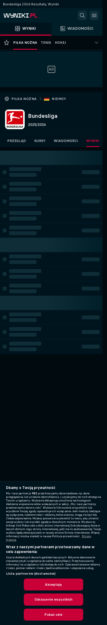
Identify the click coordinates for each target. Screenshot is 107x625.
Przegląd (16, 141)
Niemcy (59, 99)
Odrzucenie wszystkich (53, 599)
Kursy (39, 141)
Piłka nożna (24, 99)
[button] (82, 15)
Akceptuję (53, 584)
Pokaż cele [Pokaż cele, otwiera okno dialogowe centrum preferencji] (53, 614)
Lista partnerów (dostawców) (31, 573)
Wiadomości (66, 141)
